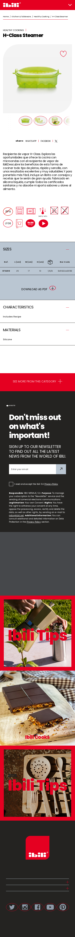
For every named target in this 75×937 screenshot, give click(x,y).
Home (6, 16)
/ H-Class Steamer (58, 16)
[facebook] (46, 141)
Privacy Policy (51, 484)
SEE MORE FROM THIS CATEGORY (37, 382)
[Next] (69, 123)
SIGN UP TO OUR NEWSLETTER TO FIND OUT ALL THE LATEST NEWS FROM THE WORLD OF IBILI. (37, 451)
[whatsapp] (30, 141)
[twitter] (56, 141)
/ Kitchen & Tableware (20, 16)
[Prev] (6, 123)
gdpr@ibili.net (16, 515)
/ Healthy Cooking (40, 16)
